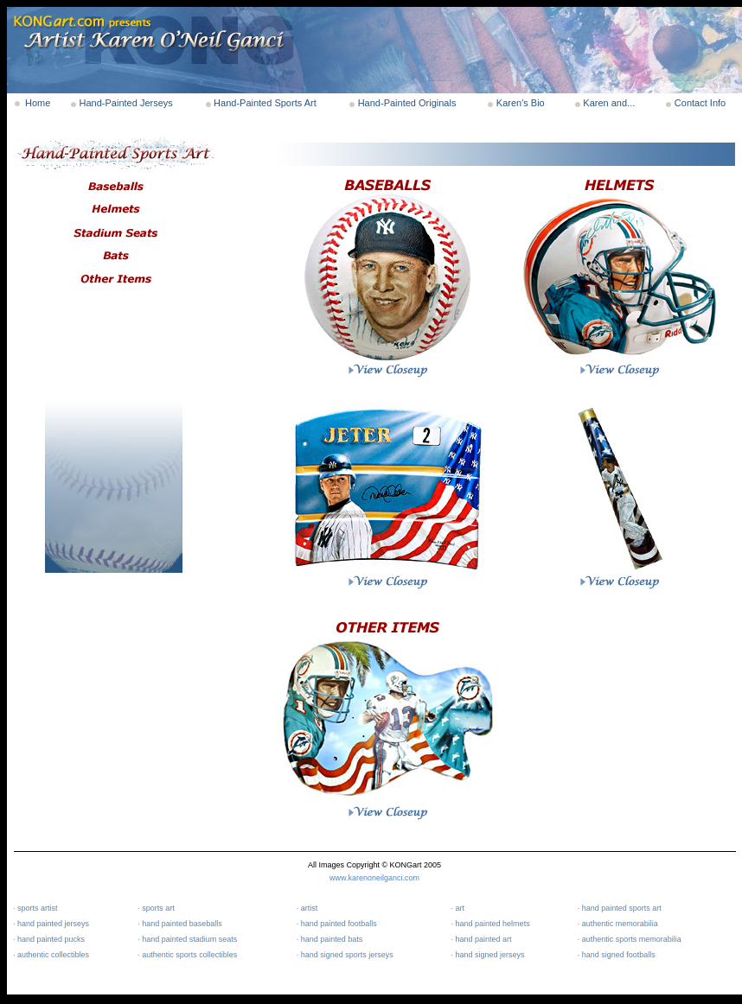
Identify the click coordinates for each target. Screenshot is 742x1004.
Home (37, 103)
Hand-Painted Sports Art (265, 103)
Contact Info (700, 103)
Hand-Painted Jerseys (126, 103)
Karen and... (609, 103)
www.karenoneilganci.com (374, 878)
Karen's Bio (520, 103)
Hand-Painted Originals (407, 103)
